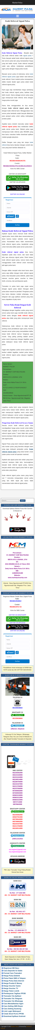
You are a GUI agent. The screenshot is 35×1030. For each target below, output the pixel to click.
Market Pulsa (17, 3)
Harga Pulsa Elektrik (12, 976)
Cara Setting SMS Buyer (13, 1006)
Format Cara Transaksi (13, 973)
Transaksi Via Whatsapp (13, 1001)
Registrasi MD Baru (11, 968)
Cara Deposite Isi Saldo (12, 971)
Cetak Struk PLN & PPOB (14, 1014)
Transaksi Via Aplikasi (12, 996)
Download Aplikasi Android (14, 1016)
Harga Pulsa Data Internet (14, 981)
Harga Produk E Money (13, 983)
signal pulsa (27, 55)
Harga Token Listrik (11, 991)
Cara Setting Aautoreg (12, 1009)
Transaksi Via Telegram (13, 998)
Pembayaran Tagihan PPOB (15, 993)
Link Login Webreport (12, 1011)
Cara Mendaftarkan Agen (13, 1004)
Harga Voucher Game (12, 986)
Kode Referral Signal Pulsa (17, 21)
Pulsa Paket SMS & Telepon (15, 978)
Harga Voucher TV (11, 988)
